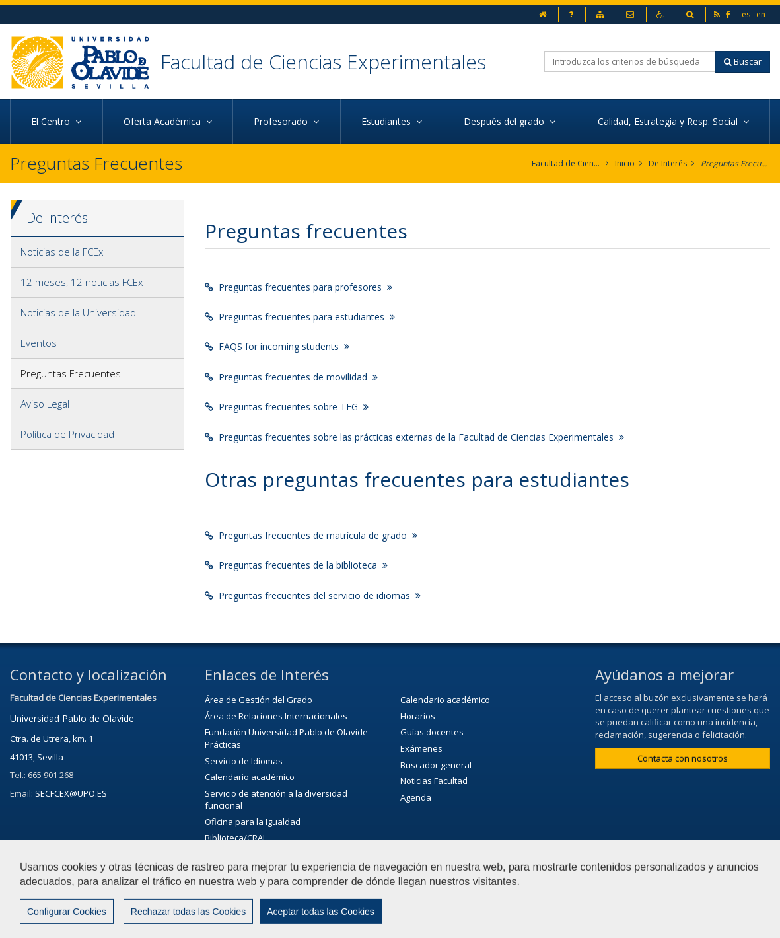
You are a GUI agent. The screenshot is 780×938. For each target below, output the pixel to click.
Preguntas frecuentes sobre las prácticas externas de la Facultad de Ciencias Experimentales (414, 437)
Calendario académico (250, 777)
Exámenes (421, 748)
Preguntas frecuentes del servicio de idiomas (313, 595)
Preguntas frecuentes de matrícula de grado (311, 535)
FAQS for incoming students (277, 346)
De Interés (668, 163)
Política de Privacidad (67, 434)
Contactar (344, 921)
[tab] (97, 252)
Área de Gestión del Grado (258, 699)
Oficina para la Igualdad (253, 822)
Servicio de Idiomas (244, 761)
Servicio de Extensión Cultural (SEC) (275, 854)
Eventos (38, 342)
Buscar (743, 61)
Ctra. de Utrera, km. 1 (51, 738)
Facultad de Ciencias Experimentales (323, 61)
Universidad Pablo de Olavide (72, 718)
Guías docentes (432, 732)
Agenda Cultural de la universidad (273, 870)
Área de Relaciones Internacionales (276, 716)
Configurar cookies (574, 921)
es (747, 14)
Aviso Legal (44, 403)
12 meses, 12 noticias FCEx (81, 282)
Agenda (415, 797)
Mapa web (487, 921)
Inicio (625, 163)
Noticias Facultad (434, 781)
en (761, 14)
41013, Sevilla (36, 757)
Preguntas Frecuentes (735, 163)
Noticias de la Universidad (78, 312)
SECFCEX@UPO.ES (71, 793)
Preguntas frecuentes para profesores (298, 287)
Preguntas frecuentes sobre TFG (287, 406)
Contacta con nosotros (682, 758)
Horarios (417, 716)
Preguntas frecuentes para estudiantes (300, 316)
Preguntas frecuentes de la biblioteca (296, 565)
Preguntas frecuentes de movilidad (291, 377)
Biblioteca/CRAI (235, 838)
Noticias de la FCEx (61, 251)
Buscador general (436, 765)
